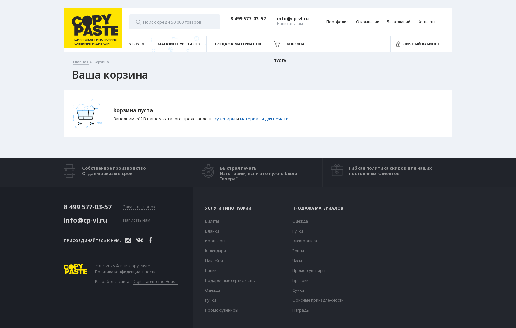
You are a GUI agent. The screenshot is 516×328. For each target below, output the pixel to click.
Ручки (210, 300)
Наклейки (214, 261)
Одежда (213, 290)
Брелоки (300, 280)
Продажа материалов (317, 208)
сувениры (225, 119)
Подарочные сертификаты (230, 280)
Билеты (212, 221)
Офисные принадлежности (318, 300)
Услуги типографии (228, 208)
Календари (215, 251)
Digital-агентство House (156, 281)
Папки (211, 270)
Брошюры (215, 241)
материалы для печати (264, 119)
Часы (297, 261)
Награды (301, 310)
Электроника (304, 241)
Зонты (298, 251)
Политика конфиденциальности (127, 272)
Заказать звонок (139, 207)
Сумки (298, 290)
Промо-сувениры (221, 310)
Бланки (212, 231)
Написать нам (136, 220)
